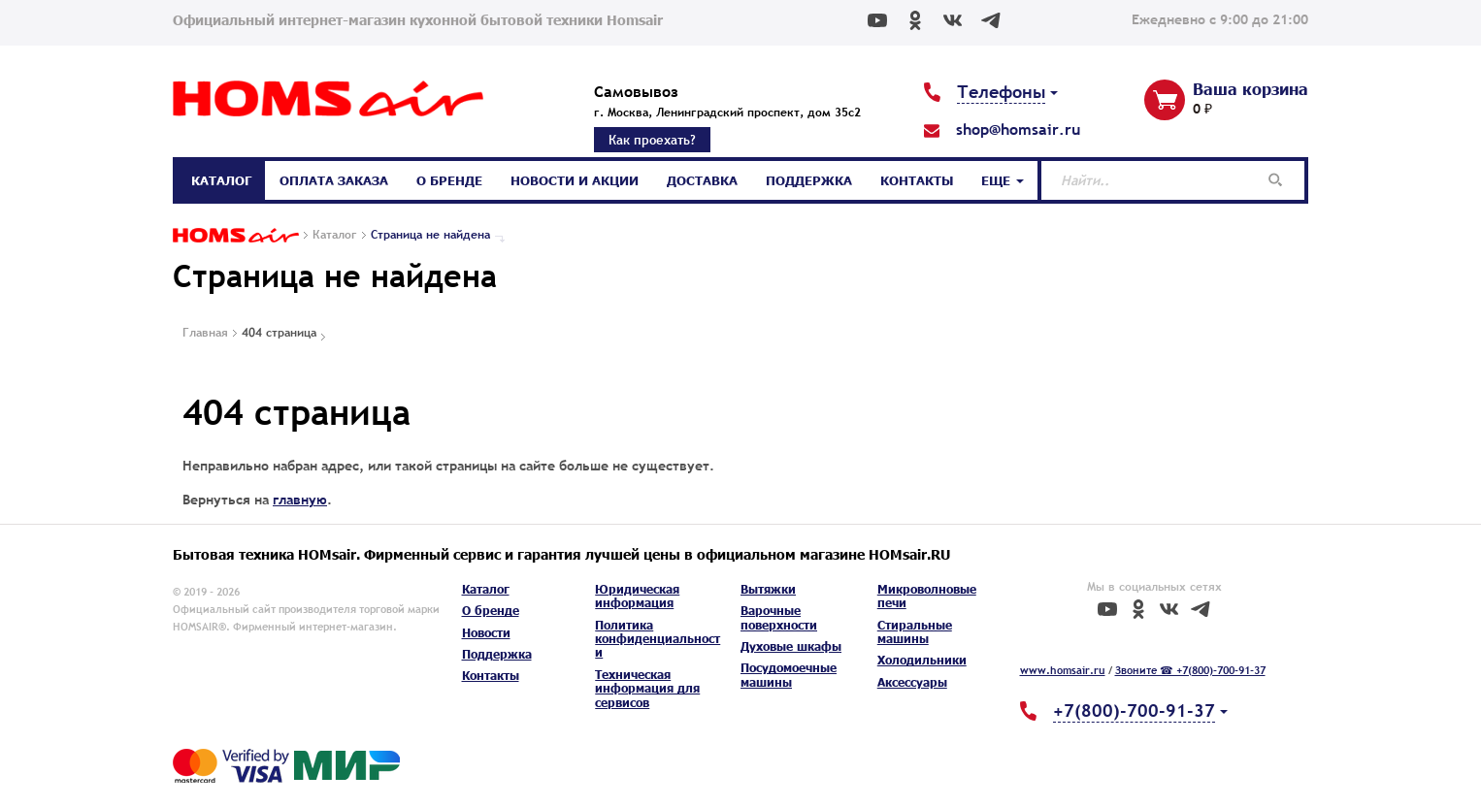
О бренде (449, 180)
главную (300, 499)
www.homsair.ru (1062, 670)
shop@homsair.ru (1018, 129)
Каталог (221, 180)
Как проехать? (652, 139)
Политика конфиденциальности (657, 639)
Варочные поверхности (778, 617)
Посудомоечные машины (788, 675)
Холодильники (922, 660)
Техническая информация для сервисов (647, 688)
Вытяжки (768, 589)
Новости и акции (574, 180)
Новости (486, 633)
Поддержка (809, 180)
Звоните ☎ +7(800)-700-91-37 (1190, 670)
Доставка (702, 180)
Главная (205, 332)
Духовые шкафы (790, 646)
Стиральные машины (914, 632)
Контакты (916, 180)
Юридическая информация (637, 596)
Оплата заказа (334, 180)
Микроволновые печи (926, 596)
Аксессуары (912, 682)
